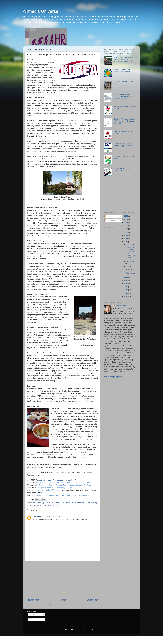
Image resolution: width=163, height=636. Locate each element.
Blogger (94, 630)
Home (63, 600)
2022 (126, 226)
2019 (126, 235)
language (94, 503)
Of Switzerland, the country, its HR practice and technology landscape (64, 485)
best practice (37, 503)
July (128, 266)
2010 (126, 296)
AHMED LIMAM (121, 305)
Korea (88, 503)
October (129, 245)
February (129, 273)
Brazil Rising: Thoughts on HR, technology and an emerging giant (62, 495)
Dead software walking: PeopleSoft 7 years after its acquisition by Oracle (123, 96)
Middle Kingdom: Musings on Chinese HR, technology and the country (64, 482)
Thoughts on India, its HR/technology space (54, 488)
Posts (108, 216)
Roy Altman (37, 516)
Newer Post (33, 600)
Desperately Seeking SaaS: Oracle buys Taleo (124, 169)
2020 (126, 232)
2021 (126, 229)
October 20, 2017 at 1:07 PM (53, 516)
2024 (126, 219)
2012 (126, 290)
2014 (126, 283)
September (130, 261)
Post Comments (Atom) (45, 605)
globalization (56, 503)
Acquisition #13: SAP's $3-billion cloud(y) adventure (123, 145)
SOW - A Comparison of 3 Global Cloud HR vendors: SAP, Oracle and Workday (123, 59)
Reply (35, 523)
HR (73, 503)
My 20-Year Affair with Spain (47, 490)
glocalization (66, 503)
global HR (46, 503)
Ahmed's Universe (40, 11)
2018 (126, 238)
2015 (126, 280)
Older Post (92, 600)
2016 (126, 277)
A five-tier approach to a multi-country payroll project (124, 70)
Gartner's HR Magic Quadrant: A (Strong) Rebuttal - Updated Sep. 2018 (125, 121)
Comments (110, 220)
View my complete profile (113, 377)
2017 (126, 242)
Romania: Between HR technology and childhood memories (60, 480)
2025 (126, 216)
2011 (126, 293)
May (128, 270)
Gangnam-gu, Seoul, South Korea (46, 505)
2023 (126, 222)
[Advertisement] (62, 579)
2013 (126, 287)
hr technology (80, 503)
